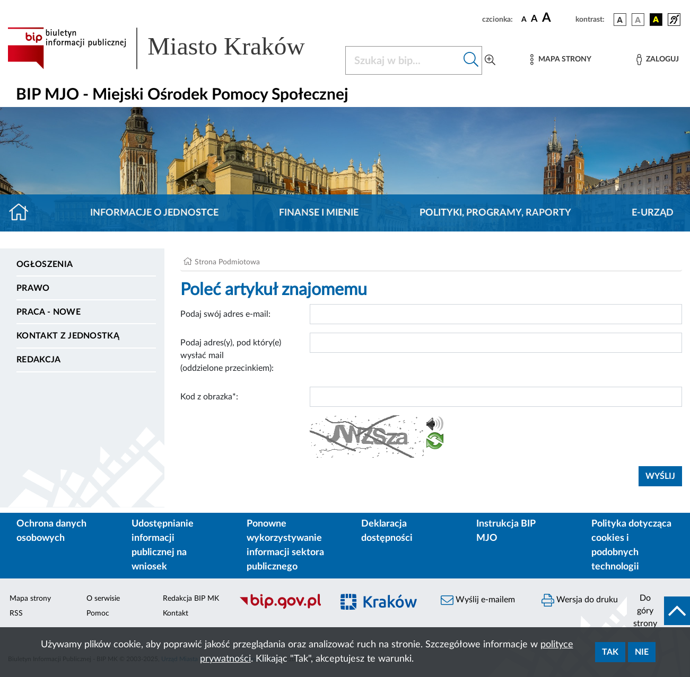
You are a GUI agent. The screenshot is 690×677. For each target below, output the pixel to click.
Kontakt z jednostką (67, 336)
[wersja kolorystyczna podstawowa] (620, 20)
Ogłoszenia (44, 264)
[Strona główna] (23, 213)
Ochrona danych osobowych (51, 531)
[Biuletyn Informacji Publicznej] (280, 607)
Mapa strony (30, 598)
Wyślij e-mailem (478, 600)
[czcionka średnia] (534, 19)
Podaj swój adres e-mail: (225, 314)
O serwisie (103, 598)
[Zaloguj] (657, 59)
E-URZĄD (653, 213)
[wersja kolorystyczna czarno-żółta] (656, 20)
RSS (16, 613)
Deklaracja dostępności (387, 531)
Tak (610, 652)
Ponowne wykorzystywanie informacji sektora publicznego (285, 545)
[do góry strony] (658, 611)
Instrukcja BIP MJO (505, 531)
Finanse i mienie (319, 213)
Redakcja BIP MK (191, 598)
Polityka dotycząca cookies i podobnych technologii (631, 545)
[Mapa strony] (560, 59)
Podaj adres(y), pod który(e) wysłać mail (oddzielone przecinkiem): (230, 355)
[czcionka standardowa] (524, 19)
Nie (642, 652)
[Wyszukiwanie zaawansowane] (490, 60)
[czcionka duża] (557, 18)
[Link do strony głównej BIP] (170, 48)
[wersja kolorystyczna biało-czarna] (638, 20)
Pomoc (97, 613)
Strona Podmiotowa (227, 262)
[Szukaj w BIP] (403, 60)
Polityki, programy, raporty (495, 213)
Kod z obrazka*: (209, 397)
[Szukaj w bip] (471, 60)
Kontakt (175, 613)
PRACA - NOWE (48, 312)
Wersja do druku (579, 600)
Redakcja (38, 359)
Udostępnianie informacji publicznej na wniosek (163, 545)
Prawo (33, 288)
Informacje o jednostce (154, 213)
